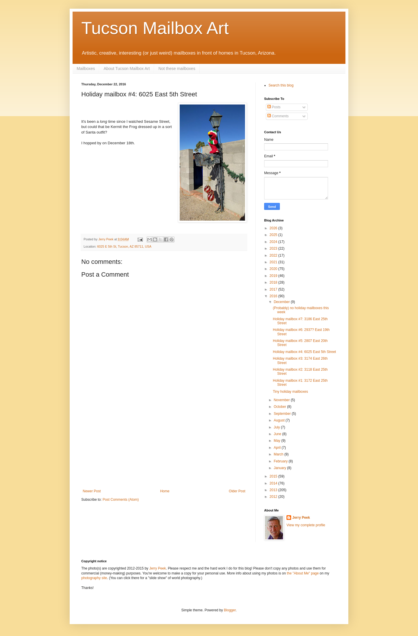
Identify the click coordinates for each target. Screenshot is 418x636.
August (280, 420)
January (280, 468)
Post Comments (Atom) (120, 500)
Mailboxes (86, 68)
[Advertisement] (164, 445)
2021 (274, 262)
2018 (274, 282)
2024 (274, 242)
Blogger (230, 610)
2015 (274, 476)
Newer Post (92, 491)
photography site (94, 578)
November (282, 400)
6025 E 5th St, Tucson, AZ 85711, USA (124, 246)
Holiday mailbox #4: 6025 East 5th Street (304, 352)
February (281, 461)
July (277, 427)
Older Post (237, 491)
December (282, 302)
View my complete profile (306, 525)
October (280, 407)
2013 (274, 490)
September (283, 414)
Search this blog (281, 85)
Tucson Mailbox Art (155, 28)
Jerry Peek (301, 518)
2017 (274, 289)
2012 (274, 497)
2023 (274, 248)
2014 (274, 483)
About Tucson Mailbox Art (127, 68)
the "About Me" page (303, 573)
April (278, 448)
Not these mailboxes (176, 68)
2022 (274, 255)
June (278, 434)
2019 (274, 276)
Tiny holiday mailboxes (290, 392)
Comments (278, 116)
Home (165, 491)
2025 (274, 235)
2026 (274, 228)
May (277, 441)
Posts (273, 107)
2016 (274, 296)
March (279, 454)
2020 (274, 269)
